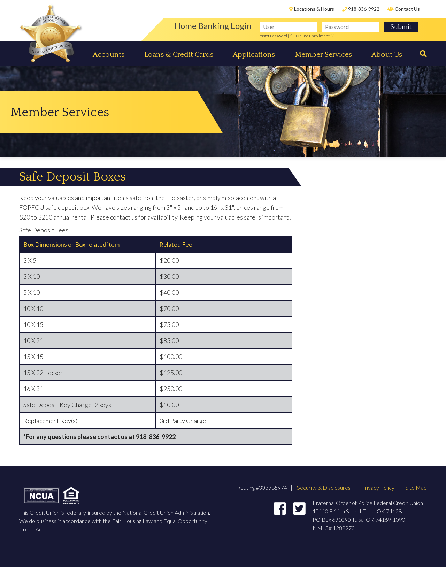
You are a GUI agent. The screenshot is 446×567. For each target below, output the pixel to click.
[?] (290, 35)
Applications (254, 55)
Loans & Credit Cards (178, 55)
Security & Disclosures (324, 487)
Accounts (108, 55)
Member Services (323, 55)
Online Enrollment (313, 35)
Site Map (416, 487)
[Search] (421, 54)
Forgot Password (272, 35)
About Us (386, 55)
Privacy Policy (377, 487)
